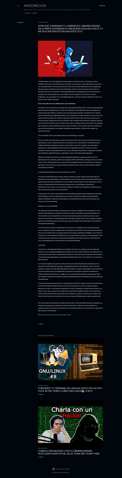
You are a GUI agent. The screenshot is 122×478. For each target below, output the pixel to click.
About (34, 13)
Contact (27, 13)
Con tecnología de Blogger (61, 469)
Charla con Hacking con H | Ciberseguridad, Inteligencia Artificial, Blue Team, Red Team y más (68, 452)
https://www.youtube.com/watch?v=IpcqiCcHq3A (54, 315)
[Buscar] (102, 5)
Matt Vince (67, 472)
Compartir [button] (20, 22)
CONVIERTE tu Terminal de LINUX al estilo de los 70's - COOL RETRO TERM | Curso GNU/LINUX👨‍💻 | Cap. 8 (70, 389)
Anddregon (35, 5)
